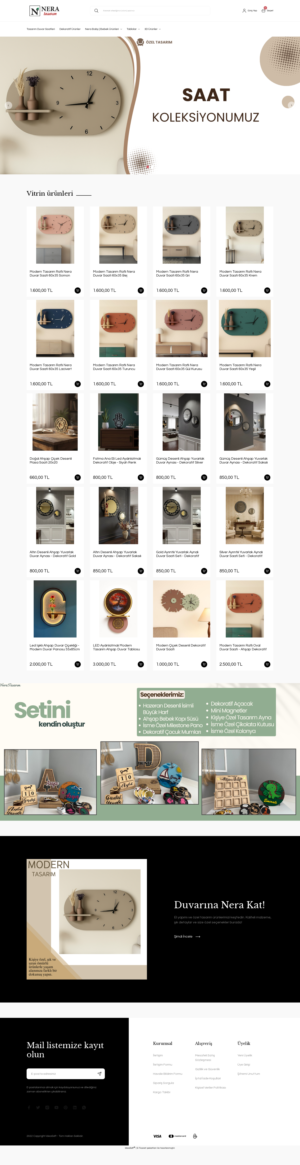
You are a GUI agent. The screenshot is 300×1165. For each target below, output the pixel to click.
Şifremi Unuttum (248, 1088)
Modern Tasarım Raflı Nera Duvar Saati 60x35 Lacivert (51, 370)
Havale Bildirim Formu (167, 1088)
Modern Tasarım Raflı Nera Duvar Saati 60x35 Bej (114, 273)
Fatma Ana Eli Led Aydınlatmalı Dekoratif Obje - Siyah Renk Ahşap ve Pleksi (117, 466)
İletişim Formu (162, 1078)
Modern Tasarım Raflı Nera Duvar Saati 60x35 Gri (177, 273)
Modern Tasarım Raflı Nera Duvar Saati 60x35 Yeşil (240, 370)
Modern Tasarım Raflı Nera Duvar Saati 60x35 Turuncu (114, 370)
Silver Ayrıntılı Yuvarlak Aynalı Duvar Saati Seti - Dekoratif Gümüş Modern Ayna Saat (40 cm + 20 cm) (242, 562)
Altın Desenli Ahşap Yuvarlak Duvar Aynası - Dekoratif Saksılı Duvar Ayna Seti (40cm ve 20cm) (118, 562)
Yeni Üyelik (244, 1069)
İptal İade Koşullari (208, 1092)
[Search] (150, 10)
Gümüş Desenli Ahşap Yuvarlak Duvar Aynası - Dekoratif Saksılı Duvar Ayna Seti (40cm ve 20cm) (244, 466)
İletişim (158, 1069)
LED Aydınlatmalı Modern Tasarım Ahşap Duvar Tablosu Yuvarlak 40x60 (116, 659)
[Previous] (8, 105)
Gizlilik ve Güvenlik (207, 1083)
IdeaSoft (130, 1162)
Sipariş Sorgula (163, 1097)
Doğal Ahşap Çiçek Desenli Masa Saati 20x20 (51, 466)
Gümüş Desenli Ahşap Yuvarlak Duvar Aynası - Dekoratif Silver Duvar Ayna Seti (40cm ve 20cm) (181, 466)
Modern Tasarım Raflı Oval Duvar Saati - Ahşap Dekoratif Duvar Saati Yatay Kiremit (243, 659)
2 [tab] (152, 167)
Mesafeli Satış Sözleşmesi (205, 1072)
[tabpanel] (150, 105)
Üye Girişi (243, 1078)
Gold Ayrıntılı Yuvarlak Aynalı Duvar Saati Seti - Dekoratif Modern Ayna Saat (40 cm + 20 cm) (180, 562)
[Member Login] (248, 10)
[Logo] (45, 10)
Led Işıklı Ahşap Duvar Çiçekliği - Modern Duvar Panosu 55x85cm (55, 658)
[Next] (291, 105)
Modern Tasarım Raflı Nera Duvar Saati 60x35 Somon (51, 273)
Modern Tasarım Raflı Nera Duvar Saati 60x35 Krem (240, 273)
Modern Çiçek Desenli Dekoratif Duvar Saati (181, 658)
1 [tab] (147, 167)
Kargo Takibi (161, 1106)
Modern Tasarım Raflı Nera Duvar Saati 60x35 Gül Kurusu (179, 370)
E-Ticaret (141, 1162)
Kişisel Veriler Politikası (210, 1101)
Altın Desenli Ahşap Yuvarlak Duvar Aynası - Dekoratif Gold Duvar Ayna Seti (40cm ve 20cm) (55, 562)
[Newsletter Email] (66, 1088)
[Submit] (99, 1088)
